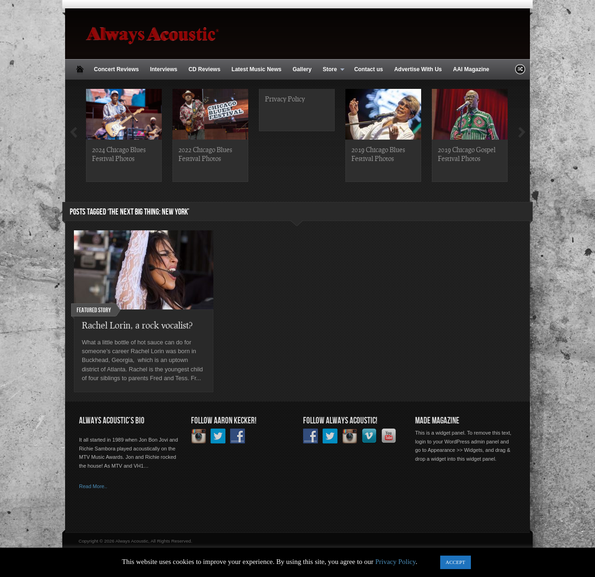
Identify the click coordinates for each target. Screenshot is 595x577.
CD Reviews (204, 69)
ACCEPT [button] (455, 562)
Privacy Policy (285, 98)
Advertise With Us (418, 69)
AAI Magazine (471, 69)
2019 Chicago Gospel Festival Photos (467, 153)
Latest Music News (256, 69)
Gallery (301, 69)
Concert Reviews (116, 69)
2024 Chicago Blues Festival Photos (118, 153)
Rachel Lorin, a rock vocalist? (137, 325)
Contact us (368, 69)
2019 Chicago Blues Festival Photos (378, 153)
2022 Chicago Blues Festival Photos (205, 153)
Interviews (164, 69)
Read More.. (93, 486)
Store (330, 70)
